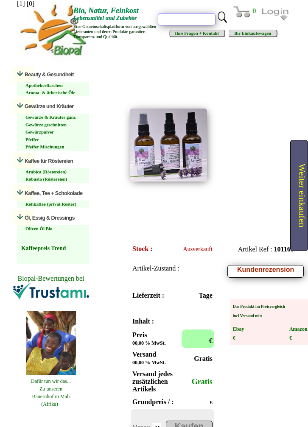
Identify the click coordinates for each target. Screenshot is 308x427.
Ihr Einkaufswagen (252, 33)
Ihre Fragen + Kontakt (197, 33)
